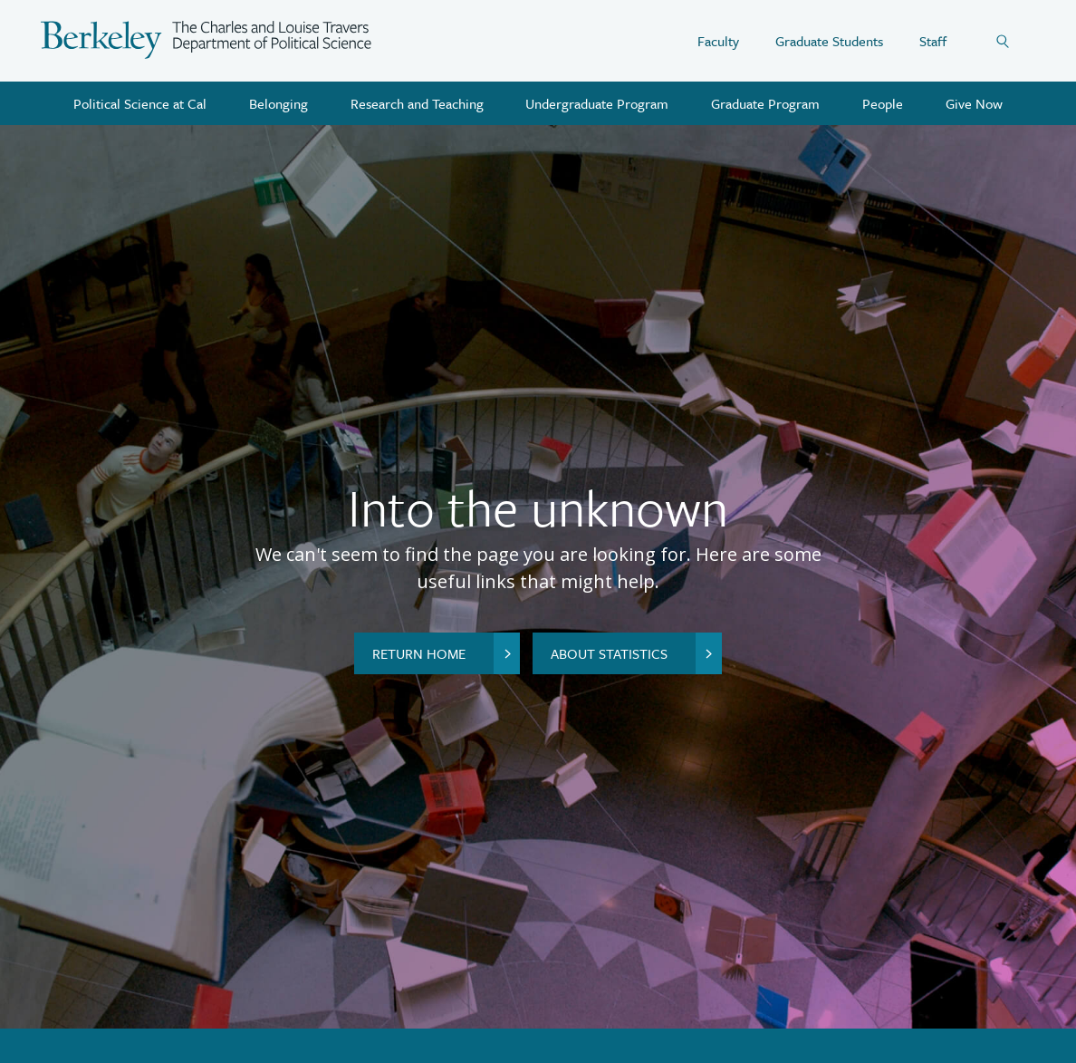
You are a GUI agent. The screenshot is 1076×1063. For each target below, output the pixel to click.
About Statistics (636, 653)
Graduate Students (829, 41)
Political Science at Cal (140, 103)
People (882, 103)
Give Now (974, 103)
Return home (446, 653)
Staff (932, 41)
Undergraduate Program (596, 103)
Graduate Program (765, 103)
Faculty (718, 41)
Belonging (278, 103)
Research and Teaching (417, 103)
